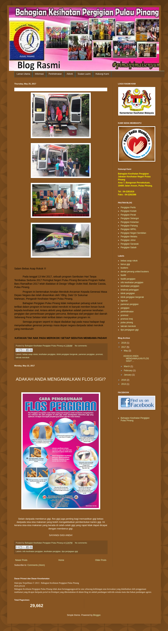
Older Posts (100, 560)
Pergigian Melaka (129, 236)
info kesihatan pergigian (33, 551)
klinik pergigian (128, 293)
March (127, 366)
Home (61, 560)
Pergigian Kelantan (130, 222)
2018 (124, 343)
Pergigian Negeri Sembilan (133, 233)
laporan (124, 300)
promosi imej (127, 319)
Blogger (96, 615)
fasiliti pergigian (128, 279)
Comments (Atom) (36, 565)
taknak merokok (22, 357)
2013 (124, 384)
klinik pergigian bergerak (67, 354)
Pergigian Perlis (128, 207)
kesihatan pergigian (47, 354)
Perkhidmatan (55, 74)
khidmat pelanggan (130, 290)
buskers (124, 268)
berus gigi (125, 264)
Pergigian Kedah (129, 211)
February (128, 370)
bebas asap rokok (30, 354)
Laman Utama (23, 74)
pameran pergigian (87, 354)
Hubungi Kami (102, 74)
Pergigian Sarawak (130, 244)
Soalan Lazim (84, 74)
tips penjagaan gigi (70, 551)
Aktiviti (70, 74)
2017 (124, 347)
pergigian (125, 308)
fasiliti (123, 275)
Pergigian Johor (128, 240)
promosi (99, 354)
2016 (124, 380)
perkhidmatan (127, 311)
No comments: (81, 346)
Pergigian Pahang (129, 225)
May (126, 350)
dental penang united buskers (135, 271)
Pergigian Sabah (129, 247)
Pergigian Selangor (130, 218)
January (128, 375)
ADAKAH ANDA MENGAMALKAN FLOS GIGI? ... (136, 358)
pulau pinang (127, 322)
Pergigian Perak (128, 215)
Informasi (39, 74)
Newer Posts (21, 560)
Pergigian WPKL (128, 229)
